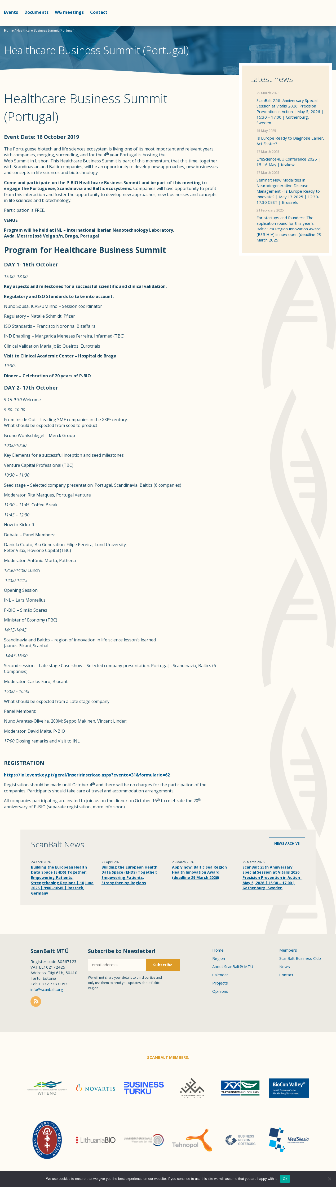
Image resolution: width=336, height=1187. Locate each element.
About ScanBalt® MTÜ (232, 966)
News (284, 966)
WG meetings (69, 12)
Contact (98, 12)
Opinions (220, 991)
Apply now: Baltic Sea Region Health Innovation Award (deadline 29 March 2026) (199, 872)
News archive (286, 843)
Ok (285, 1179)
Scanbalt (319, 25)
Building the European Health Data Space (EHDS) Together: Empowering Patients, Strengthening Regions (129, 875)
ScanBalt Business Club (300, 958)
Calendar (220, 974)
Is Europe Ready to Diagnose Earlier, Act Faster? (290, 140)
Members (288, 950)
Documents (36, 12)
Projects (220, 983)
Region (218, 958)
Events (11, 12)
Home (9, 30)
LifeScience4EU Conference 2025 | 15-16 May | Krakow (288, 161)
